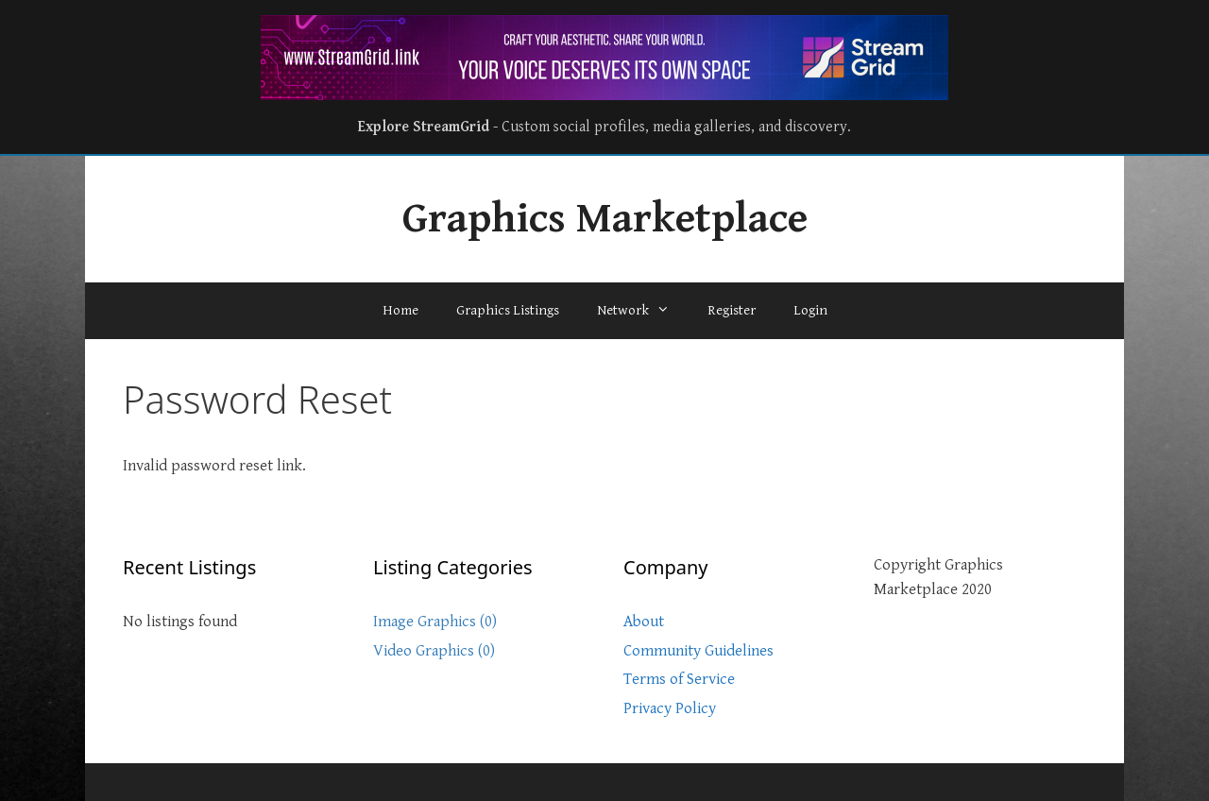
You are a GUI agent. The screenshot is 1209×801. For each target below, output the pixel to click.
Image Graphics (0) (435, 621)
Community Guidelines (698, 650)
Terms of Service (679, 679)
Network (643, 310)
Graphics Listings (507, 310)
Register (731, 310)
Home (400, 310)
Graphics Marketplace (605, 219)
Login (810, 310)
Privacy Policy (669, 708)
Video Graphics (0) (434, 650)
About (643, 621)
